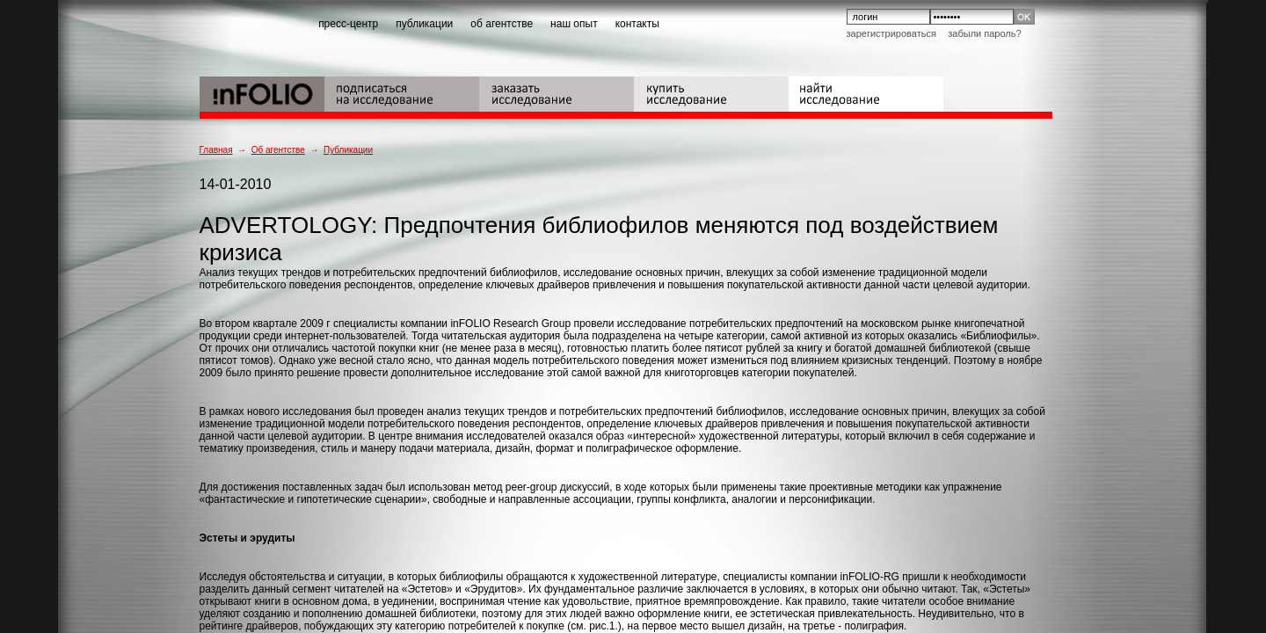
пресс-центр (348, 24)
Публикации (348, 150)
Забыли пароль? (984, 33)
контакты (637, 24)
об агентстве (501, 24)
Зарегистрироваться (891, 33)
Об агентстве (278, 150)
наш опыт (574, 24)
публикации (424, 24)
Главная (216, 150)
